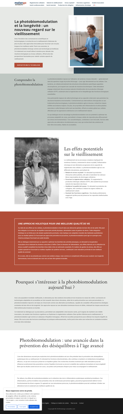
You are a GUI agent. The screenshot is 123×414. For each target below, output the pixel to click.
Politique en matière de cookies (60, 403)
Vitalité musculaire (98, 3)
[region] (22, 399)
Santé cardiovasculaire (37, 5)
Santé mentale (51, 5)
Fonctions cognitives (83, 3)
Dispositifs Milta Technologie (28, 65)
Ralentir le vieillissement (54, 3)
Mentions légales (44, 403)
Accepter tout (34, 407)
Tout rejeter (22, 407)
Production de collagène (65, 5)
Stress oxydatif (69, 3)
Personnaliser (11, 407)
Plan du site (74, 403)
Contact (81, 403)
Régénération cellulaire (37, 3)
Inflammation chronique (83, 5)
